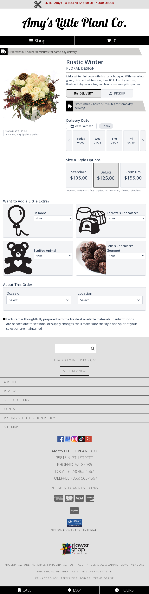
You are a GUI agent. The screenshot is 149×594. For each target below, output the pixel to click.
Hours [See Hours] (124, 590)
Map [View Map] (74, 590)
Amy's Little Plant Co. (74, 22)
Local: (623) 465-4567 (74, 471)
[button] (74, 523)
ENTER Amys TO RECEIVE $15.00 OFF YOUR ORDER (79, 3)
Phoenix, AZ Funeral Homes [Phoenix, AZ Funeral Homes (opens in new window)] (25, 564)
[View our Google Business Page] (67, 441)
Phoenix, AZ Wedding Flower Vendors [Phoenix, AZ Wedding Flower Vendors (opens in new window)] (116, 564)
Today (106, 126)
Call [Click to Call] (24, 590)
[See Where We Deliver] (74, 371)
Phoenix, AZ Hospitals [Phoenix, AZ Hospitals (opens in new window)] (66, 564)
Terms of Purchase (75, 578)
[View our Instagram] (74, 441)
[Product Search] (75, 348)
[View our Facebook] (60, 441)
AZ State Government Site (92, 571)
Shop (37, 40)
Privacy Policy (46, 578)
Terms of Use (104, 578)
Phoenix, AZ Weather (53, 571)
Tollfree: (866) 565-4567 (74, 478)
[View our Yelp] (88, 441)
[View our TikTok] (81, 441)
